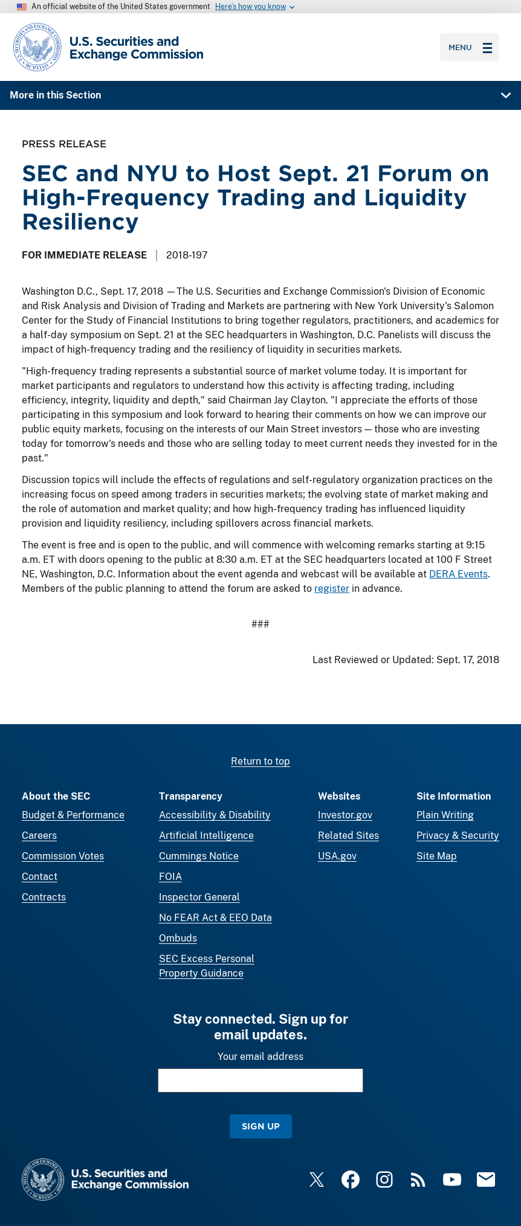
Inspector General (199, 897)
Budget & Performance (73, 815)
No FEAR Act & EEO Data (215, 917)
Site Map (436, 856)
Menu (470, 47)
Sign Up (261, 1126)
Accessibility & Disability (215, 815)
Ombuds (178, 938)
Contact (39, 876)
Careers (39, 835)
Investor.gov (345, 815)
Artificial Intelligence (206, 835)
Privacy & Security (457, 835)
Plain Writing (445, 815)
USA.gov (337, 856)
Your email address (260, 1056)
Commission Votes (63, 856)
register (331, 588)
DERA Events (458, 574)
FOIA (170, 876)
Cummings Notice (199, 856)
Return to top (260, 761)
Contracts (44, 897)
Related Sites (348, 835)
